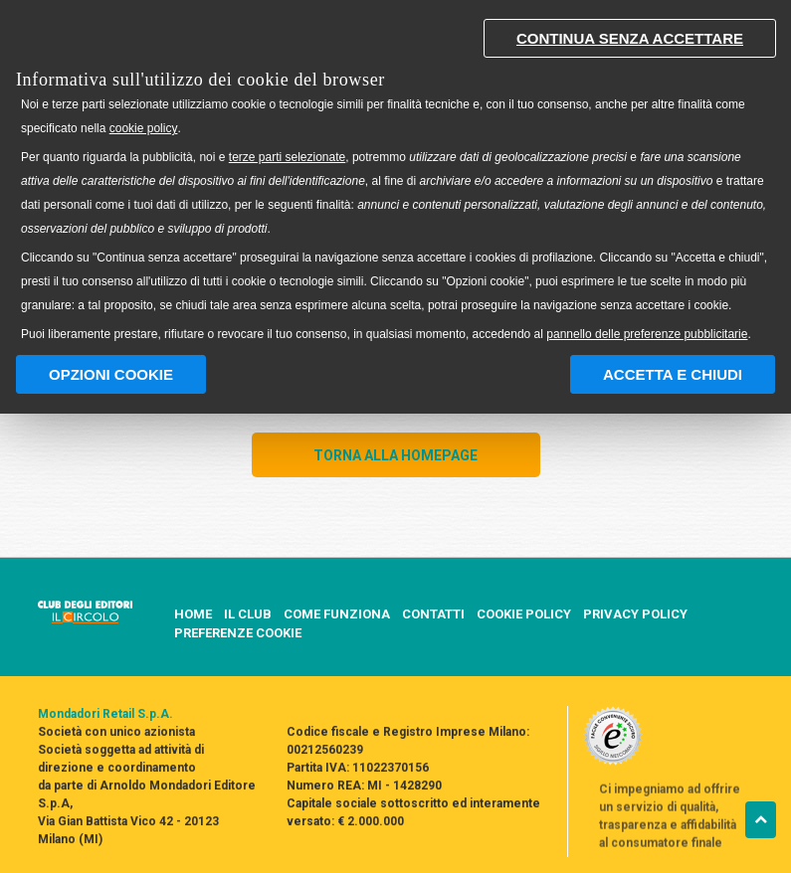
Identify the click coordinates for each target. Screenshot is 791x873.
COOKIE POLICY (524, 615)
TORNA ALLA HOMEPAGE (395, 455)
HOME (193, 614)
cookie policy (143, 128)
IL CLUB (248, 615)
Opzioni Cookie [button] (111, 374)
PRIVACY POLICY (635, 615)
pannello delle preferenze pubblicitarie (646, 334)
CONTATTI (433, 615)
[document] (395, 175)
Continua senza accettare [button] (629, 38)
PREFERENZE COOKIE (237, 632)
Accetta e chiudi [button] (672, 374)
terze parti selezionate (287, 157)
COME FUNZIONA (337, 615)
